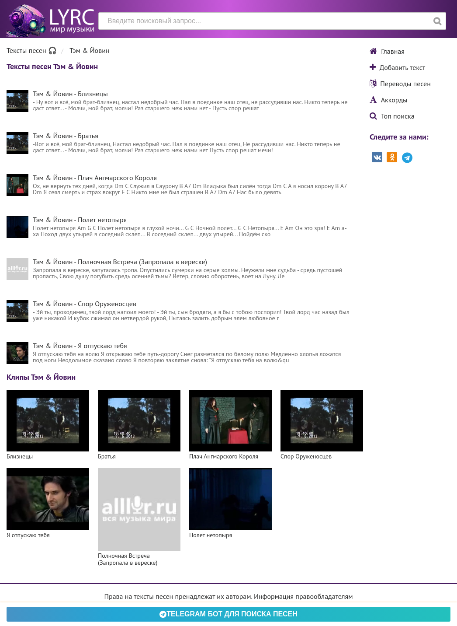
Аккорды (389, 99)
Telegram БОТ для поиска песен (228, 614)
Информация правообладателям (303, 596)
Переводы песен (400, 83)
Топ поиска (392, 116)
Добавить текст (397, 67)
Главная (387, 51)
